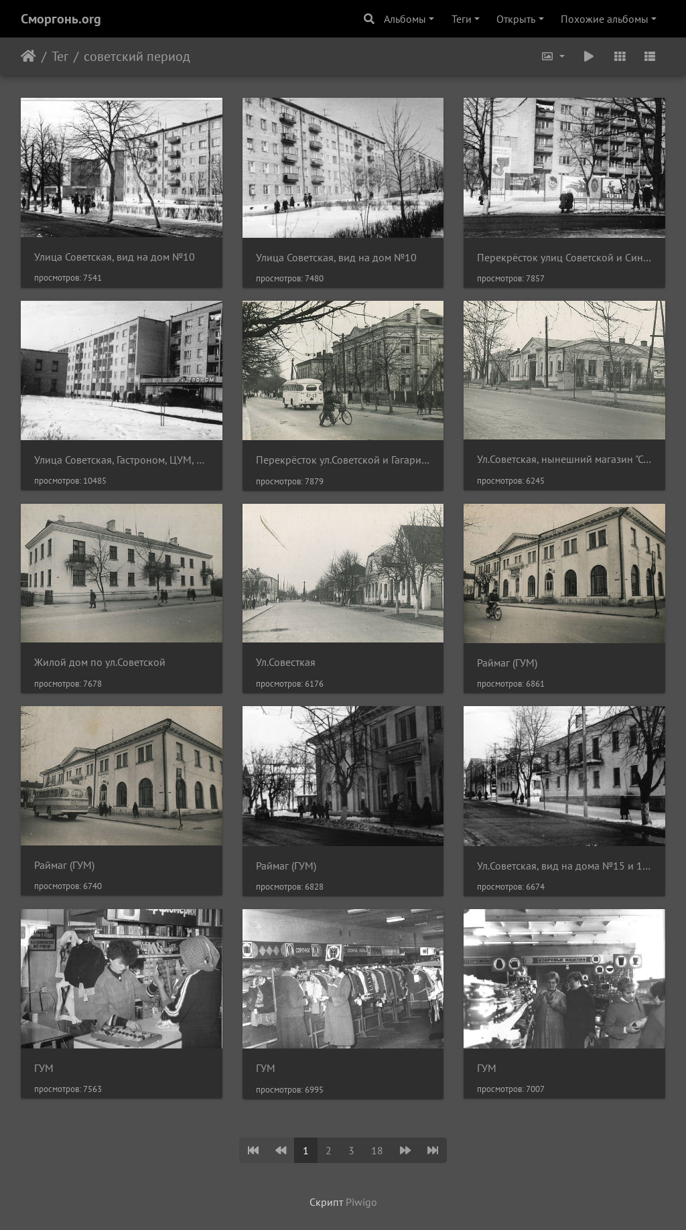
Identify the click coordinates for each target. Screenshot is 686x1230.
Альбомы (405, 18)
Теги (462, 18)
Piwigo (361, 1202)
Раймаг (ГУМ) (507, 663)
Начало (28, 56)
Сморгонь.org (61, 18)
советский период (137, 56)
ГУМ (44, 1068)
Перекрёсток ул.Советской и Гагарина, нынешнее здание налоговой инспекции (343, 460)
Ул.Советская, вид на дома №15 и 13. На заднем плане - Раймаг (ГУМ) (564, 866)
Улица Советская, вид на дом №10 (114, 257)
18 (377, 1150)
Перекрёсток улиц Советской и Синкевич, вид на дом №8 (564, 257)
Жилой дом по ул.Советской (99, 662)
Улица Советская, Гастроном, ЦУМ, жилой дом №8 (121, 460)
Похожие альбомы (604, 18)
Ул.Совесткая (286, 662)
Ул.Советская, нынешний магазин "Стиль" (564, 459)
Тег (60, 56)
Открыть (515, 18)
